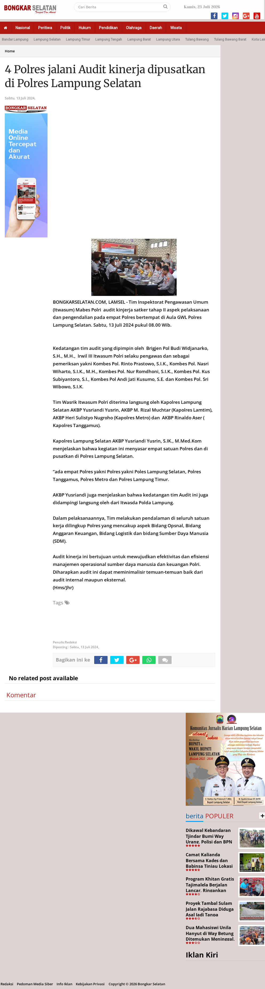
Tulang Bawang (197, 39)
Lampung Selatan (47, 39)
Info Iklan (64, 984)
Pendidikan (108, 28)
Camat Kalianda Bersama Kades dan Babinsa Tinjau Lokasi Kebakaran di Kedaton (210, 863)
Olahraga (133, 28)
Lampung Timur (78, 39)
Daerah (156, 28)
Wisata (176, 28)
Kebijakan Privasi (90, 984)
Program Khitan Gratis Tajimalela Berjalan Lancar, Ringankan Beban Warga (210, 887)
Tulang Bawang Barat (230, 39)
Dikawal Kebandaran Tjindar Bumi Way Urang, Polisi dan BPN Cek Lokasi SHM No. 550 (209, 841)
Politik (65, 28)
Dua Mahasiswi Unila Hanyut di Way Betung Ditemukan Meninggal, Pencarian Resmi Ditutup (210, 939)
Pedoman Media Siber (35, 984)
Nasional (22, 28)
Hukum (85, 28)
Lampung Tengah (108, 39)
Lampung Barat (139, 39)
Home (10, 51)
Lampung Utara (168, 39)
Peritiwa (45, 28)
